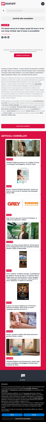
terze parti (26, 393)
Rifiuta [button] (12, 414)
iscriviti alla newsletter (23, 18)
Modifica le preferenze (23, 55)
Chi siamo (22, 380)
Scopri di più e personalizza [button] (23, 418)
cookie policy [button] (4, 391)
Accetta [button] (34, 414)
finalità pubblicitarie (39, 398)
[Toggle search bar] (4, 11)
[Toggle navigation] (43, 3)
